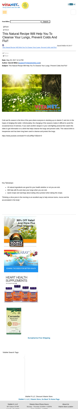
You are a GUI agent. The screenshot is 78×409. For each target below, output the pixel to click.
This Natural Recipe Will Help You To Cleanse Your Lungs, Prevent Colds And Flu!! (29, 47)
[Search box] (25, 21)
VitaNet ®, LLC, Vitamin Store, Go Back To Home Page (38, 399)
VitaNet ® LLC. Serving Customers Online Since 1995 (11, 5)
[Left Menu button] (4, 12)
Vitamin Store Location (65, 406)
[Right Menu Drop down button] (73, 12)
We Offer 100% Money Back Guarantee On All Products (25, 6)
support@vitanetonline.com (29, 63)
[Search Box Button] (45, 21)
